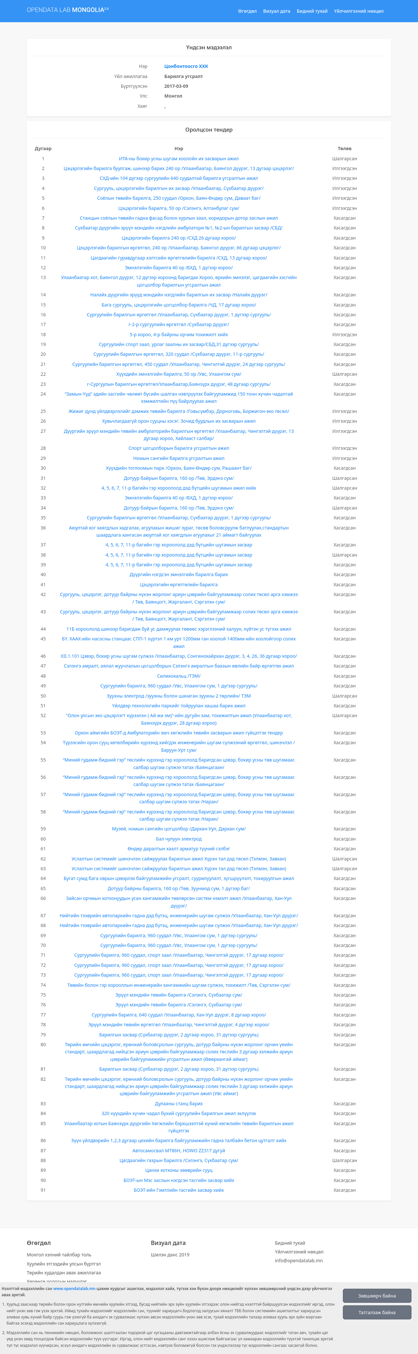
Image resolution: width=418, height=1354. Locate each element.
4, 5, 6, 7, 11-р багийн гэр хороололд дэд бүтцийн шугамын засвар (178, 545)
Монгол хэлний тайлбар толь (59, 1255)
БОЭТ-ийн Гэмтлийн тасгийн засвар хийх (179, 1190)
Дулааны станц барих (179, 1103)
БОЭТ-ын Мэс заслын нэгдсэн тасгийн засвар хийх (178, 1180)
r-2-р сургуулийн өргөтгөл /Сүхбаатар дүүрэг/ (179, 324)
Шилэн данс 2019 (170, 1255)
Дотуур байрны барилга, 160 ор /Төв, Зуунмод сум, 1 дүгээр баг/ (179, 888)
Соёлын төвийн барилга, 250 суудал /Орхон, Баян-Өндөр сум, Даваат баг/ (178, 198)
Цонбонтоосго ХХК (186, 66)
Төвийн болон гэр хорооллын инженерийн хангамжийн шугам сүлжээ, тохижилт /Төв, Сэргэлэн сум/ (178, 985)
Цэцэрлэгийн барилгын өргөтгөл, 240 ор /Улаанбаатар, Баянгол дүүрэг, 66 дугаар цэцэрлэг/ (179, 247)
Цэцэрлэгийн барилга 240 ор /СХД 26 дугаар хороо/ (178, 238)
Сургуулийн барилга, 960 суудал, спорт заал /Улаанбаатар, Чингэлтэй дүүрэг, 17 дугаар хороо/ (178, 955)
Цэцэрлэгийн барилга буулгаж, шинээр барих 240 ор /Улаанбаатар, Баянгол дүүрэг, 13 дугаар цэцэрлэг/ (179, 168)
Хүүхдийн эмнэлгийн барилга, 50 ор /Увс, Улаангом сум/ (178, 374)
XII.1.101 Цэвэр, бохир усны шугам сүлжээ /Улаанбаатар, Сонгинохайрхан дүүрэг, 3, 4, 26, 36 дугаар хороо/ (179, 656)
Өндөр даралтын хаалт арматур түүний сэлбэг (179, 848)
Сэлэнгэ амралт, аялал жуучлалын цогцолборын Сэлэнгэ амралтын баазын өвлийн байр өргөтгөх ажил (179, 666)
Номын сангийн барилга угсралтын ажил (178, 458)
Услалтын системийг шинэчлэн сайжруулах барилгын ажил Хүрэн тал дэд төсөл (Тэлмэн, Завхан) (179, 859)
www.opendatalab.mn (74, 1288)
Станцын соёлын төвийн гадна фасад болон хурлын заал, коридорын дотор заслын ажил (179, 218)
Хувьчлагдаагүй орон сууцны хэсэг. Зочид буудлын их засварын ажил (178, 421)
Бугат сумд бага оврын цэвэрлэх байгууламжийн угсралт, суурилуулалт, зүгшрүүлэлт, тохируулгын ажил (179, 878)
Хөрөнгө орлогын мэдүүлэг (57, 1281)
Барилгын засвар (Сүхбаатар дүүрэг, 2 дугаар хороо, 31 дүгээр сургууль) (178, 1034)
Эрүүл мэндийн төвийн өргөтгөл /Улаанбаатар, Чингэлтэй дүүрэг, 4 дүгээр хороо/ (178, 1024)
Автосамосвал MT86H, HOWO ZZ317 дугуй (179, 1150)
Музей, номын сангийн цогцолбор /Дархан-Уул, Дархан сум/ (179, 829)
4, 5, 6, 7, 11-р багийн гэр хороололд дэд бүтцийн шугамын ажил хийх (179, 488)
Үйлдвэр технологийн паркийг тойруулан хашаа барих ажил (179, 705)
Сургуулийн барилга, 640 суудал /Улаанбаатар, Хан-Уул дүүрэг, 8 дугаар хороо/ (179, 1015)
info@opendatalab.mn (299, 1260)
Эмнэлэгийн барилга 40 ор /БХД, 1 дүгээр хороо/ (179, 267)
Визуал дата (276, 11)
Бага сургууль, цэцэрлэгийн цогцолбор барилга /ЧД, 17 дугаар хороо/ (179, 305)
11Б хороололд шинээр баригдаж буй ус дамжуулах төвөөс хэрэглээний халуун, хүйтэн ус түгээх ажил (179, 629)
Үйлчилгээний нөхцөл (359, 11)
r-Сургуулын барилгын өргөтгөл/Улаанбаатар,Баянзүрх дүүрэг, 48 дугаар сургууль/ (178, 384)
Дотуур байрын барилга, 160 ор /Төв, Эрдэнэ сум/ (179, 478)
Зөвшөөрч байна (377, 1296)
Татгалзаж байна (377, 1312)
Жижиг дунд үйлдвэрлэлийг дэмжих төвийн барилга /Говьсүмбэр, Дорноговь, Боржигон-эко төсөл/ (179, 411)
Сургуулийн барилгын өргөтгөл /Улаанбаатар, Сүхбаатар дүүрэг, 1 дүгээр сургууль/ (179, 314)
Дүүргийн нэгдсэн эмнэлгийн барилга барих (179, 574)
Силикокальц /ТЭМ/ (179, 676)
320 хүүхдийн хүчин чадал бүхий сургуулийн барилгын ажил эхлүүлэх (179, 1113)
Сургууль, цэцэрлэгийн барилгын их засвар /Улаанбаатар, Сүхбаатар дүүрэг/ (179, 188)
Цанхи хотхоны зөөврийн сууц (178, 1170)
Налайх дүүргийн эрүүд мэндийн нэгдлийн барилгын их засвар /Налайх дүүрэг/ (178, 294)
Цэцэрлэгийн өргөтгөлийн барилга (179, 584)
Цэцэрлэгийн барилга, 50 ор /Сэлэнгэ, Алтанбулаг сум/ (178, 208)
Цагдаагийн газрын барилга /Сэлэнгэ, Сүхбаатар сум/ (179, 1160)
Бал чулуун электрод (179, 839)
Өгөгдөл (247, 11)
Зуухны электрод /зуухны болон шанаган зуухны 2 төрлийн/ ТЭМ (179, 696)
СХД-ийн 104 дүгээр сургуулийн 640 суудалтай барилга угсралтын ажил (179, 178)
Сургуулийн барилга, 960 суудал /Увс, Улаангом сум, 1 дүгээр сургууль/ (178, 686)
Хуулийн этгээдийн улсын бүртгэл (64, 1264)
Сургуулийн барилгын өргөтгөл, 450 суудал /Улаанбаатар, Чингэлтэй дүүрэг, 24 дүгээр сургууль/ (178, 364)
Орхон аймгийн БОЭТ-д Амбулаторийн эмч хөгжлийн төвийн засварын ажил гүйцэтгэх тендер (179, 733)
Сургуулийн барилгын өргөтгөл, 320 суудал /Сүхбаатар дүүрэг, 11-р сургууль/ (178, 354)
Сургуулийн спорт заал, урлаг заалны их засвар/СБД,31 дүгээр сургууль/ (179, 344)
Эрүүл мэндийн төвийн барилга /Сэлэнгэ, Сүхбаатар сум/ (178, 995)
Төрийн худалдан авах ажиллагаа (64, 1272)
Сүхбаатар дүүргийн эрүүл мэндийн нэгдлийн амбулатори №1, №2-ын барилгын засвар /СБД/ (179, 228)
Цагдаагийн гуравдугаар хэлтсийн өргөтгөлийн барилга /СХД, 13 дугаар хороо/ (179, 258)
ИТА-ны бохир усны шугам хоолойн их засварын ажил (179, 158)
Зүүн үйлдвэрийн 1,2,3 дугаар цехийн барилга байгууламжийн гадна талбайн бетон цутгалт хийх (178, 1140)
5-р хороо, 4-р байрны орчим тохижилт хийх (179, 334)
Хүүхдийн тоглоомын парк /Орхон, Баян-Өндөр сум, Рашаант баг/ (178, 468)
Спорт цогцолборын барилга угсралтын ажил (178, 448)
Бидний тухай (312, 11)
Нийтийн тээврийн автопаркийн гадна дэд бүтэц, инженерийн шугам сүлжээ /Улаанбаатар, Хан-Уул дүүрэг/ (179, 915)
